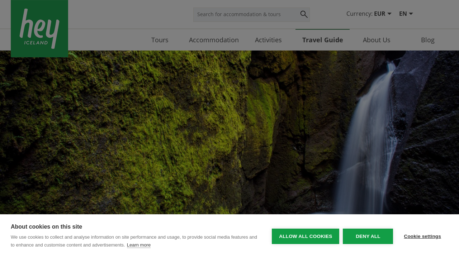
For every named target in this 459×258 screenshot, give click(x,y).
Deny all (368, 236)
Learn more (139, 245)
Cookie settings (422, 236)
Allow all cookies (305, 236)
